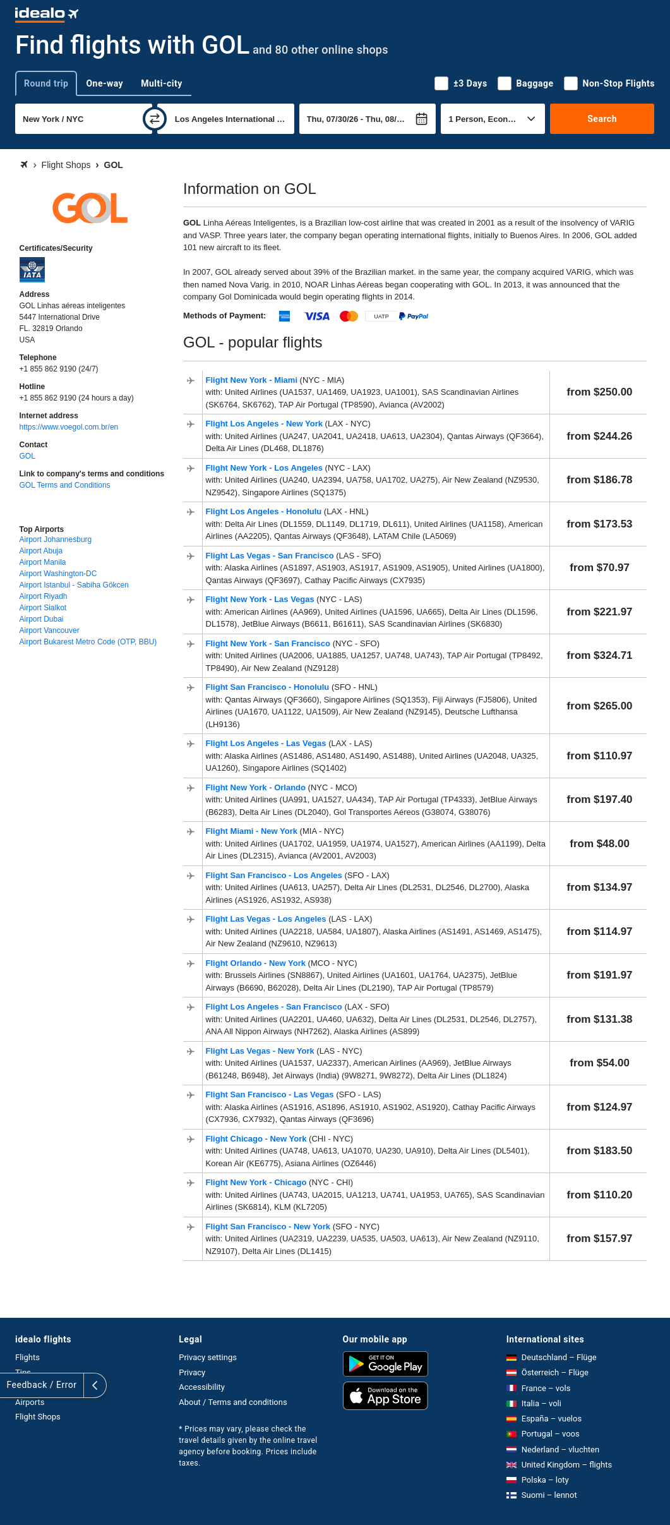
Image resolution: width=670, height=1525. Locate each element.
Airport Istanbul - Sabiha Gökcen (74, 585)
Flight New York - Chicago (257, 1182)
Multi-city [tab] (161, 83)
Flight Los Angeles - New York (265, 423)
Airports (29, 1402)
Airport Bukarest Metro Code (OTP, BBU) (88, 641)
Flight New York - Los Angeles (265, 468)
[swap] (155, 119)
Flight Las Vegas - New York (261, 1051)
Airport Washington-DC (58, 573)
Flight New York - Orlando (257, 787)
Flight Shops (38, 1416)
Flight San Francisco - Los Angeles (275, 875)
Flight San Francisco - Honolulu (269, 687)
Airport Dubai (42, 619)
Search (602, 119)
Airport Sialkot (43, 607)
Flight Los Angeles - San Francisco (275, 1006)
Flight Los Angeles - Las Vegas (267, 743)
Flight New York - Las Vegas (261, 599)
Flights (27, 1357)
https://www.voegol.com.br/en (69, 427)
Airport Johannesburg (56, 539)
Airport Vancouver (50, 630)
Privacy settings (208, 1357)
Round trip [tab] (46, 83)
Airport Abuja (41, 550)
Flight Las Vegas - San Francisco (271, 555)
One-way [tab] (104, 83)
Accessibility (202, 1387)
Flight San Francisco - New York (269, 1226)
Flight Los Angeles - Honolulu (265, 511)
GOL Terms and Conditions (65, 485)
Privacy (192, 1372)
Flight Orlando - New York (257, 963)
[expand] (11, 1385)
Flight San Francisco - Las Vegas (271, 1094)
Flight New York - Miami (253, 380)
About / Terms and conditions (233, 1402)
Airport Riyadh (44, 596)
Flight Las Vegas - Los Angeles (267, 919)
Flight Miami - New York (253, 831)
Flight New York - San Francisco (269, 643)
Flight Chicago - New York (257, 1138)
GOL (27, 456)
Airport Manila (43, 562)
